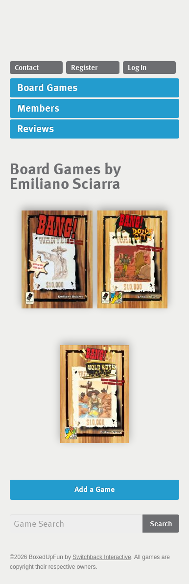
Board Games (47, 86)
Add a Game (94, 489)
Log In (137, 67)
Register (84, 67)
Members (38, 107)
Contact (27, 67)
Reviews (35, 128)
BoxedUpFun (94, 33)
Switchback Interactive (101, 557)
